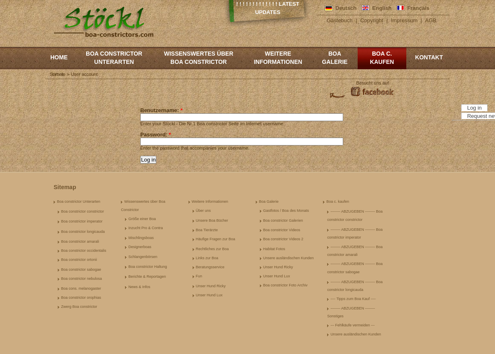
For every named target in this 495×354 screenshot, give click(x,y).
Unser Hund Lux (209, 295)
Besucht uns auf (372, 82)
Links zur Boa (207, 258)
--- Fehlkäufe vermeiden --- (352, 325)
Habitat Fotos (274, 249)
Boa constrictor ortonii (79, 260)
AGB (430, 20)
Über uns (203, 211)
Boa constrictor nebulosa (81, 279)
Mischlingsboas (141, 238)
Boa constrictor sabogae (81, 269)
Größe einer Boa (142, 219)
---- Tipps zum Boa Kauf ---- (353, 299)
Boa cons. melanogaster (81, 288)
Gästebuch (340, 20)
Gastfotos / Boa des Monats (286, 211)
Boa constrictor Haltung (147, 267)
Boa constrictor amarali (80, 241)
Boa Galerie (334, 57)
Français (418, 8)
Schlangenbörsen (142, 257)
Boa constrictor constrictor (82, 211)
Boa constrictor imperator (82, 221)
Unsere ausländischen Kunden (288, 258)
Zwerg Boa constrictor (79, 307)
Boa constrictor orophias (81, 297)
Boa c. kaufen (382, 57)
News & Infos (139, 287)
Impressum (404, 20)
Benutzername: (161, 110)
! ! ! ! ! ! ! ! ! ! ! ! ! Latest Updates (267, 8)
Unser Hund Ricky (211, 286)
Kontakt (429, 57)
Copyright (371, 20)
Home (59, 57)
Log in (474, 108)
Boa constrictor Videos (281, 230)
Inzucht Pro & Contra (145, 228)
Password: (155, 134)
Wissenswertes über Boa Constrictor (198, 57)
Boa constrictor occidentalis (83, 251)
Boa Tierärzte (207, 230)
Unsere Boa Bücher (212, 220)
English (381, 8)
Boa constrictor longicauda (83, 232)
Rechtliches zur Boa (212, 249)
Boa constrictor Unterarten (114, 57)
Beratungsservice (210, 267)
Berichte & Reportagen (147, 276)
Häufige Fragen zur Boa (216, 239)
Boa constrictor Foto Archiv (285, 285)
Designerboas (139, 247)
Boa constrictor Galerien (283, 220)
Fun (199, 276)
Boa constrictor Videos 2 (283, 239)
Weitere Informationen (278, 57)
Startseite (57, 74)
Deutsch (345, 8)
